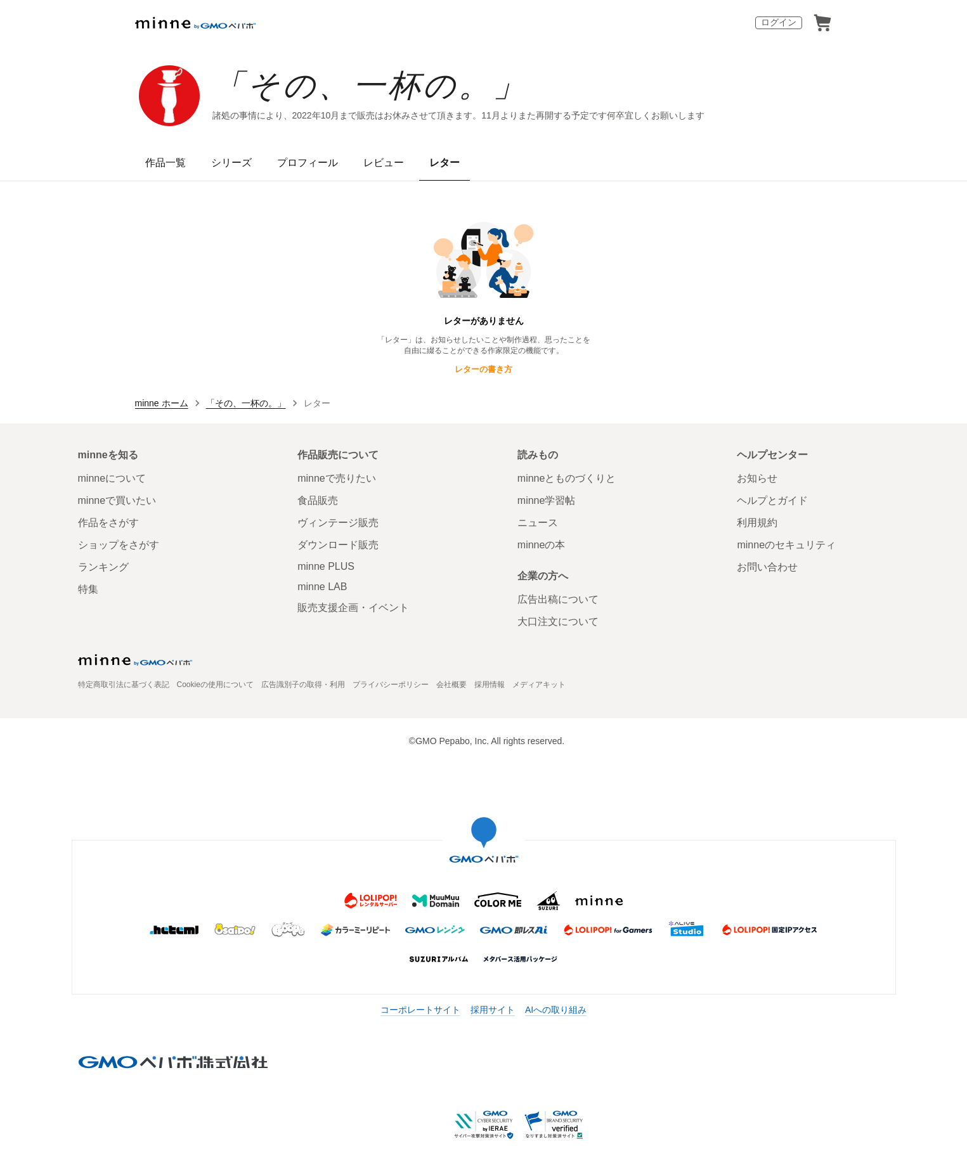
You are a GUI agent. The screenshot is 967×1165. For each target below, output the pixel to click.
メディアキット (539, 684)
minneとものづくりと (566, 478)
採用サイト (493, 1010)
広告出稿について (558, 599)
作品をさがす (108, 522)
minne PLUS (325, 566)
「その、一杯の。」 (370, 85)
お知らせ (757, 478)
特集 (88, 589)
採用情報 (489, 684)
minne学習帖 (546, 500)
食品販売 (317, 500)
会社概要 (451, 684)
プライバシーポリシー (391, 684)
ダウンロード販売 (338, 544)
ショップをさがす (118, 544)
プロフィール (307, 162)
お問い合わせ (767, 567)
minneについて (112, 478)
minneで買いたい (117, 500)
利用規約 (757, 522)
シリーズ (231, 162)
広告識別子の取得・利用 (303, 684)
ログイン (778, 22)
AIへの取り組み (556, 1010)
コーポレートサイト (420, 1010)
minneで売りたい (336, 478)
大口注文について (558, 621)
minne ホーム (161, 403)
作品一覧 (165, 162)
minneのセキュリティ (786, 544)
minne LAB (322, 586)
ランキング (103, 567)
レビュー (383, 162)
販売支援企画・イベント (353, 607)
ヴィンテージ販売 (338, 522)
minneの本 (541, 544)
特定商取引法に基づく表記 (123, 684)
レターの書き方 (483, 369)
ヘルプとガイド (772, 500)
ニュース (537, 522)
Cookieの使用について (215, 684)
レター (444, 162)
